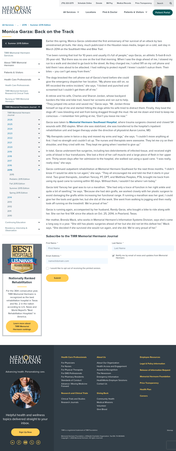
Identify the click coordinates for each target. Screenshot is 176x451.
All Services (71, 12)
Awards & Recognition (107, 370)
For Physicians (68, 363)
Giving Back (102, 393)
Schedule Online (85, 3)
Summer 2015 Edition (40, 25)
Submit (57, 278)
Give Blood (102, 409)
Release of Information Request (155, 370)
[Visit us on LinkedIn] (12, 442)
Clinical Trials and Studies (73, 399)
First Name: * (52, 243)
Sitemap (170, 430)
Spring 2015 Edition (19, 193)
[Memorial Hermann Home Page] (15, 9)
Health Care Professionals (17, 85)
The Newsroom (104, 373)
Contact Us (102, 384)
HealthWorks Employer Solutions (112, 380)
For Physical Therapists (72, 370)
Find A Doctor (110, 12)
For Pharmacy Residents (72, 377)
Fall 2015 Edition (17, 183)
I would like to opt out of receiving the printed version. (75, 268)
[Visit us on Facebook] (19, 442)
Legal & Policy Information (152, 363)
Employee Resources (150, 357)
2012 (9, 206)
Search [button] (164, 3)
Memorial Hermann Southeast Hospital (93, 122)
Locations (91, 12)
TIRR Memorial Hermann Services (17, 54)
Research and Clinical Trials (74, 393)
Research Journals (69, 402)
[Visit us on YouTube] (25, 442)
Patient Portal (162, 12)
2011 (9, 211)
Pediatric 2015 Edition (20, 179)
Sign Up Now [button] (25, 432)
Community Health (105, 399)
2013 (9, 202)
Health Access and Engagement (112, 366)
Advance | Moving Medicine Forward (74, 385)
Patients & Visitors (135, 12)
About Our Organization (108, 363)
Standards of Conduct (71, 380)
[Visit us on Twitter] (32, 442)
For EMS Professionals (71, 373)
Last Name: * (118, 243)
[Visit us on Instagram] (38, 442)
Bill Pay (109, 3)
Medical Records (124, 3)
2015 (24, 25)
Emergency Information (108, 377)
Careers (144, 396)
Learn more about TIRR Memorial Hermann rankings (22, 326)
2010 (9, 215)
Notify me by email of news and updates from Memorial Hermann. (142, 256)
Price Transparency (143, 3)
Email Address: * (53, 256)
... (18, 25)
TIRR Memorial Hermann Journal (18, 114)
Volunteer (101, 406)
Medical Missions (105, 402)
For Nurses (66, 366)
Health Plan (145, 389)
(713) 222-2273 (67, 3)
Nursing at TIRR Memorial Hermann (17, 100)
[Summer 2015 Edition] (22, 43)
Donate (99, 3)
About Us (101, 357)
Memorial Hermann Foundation (155, 376)
